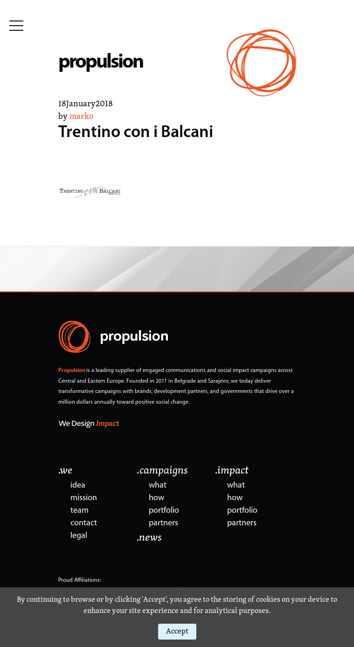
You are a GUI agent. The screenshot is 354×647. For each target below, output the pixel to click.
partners (163, 523)
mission (83, 498)
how (156, 498)
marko (81, 116)
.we (65, 470)
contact (83, 523)
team (79, 510)
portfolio (164, 510)
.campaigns (162, 470)
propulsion (100, 63)
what (158, 485)
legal (78, 535)
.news (149, 538)
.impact (232, 470)
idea (77, 485)
